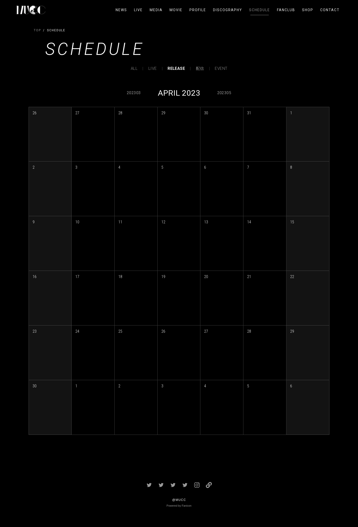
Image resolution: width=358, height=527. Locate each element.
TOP (37, 30)
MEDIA (156, 10)
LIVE (138, 10)
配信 (200, 69)
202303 (134, 92)
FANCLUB (286, 10)
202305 (224, 92)
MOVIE (176, 10)
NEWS (121, 10)
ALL (134, 69)
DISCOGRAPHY (227, 10)
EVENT (221, 69)
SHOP (307, 10)
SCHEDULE (259, 10)
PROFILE (197, 10)
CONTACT (330, 10)
